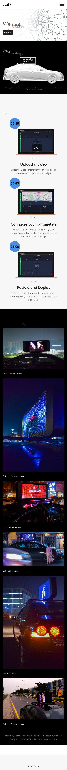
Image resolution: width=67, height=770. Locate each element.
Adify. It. (8, 32)
